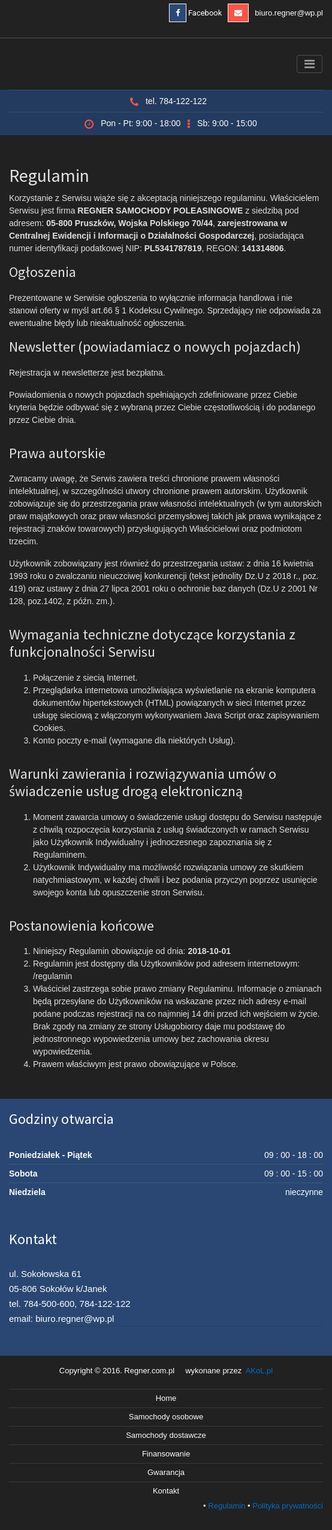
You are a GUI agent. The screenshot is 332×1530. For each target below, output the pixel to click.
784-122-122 (105, 1304)
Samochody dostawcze (166, 1435)
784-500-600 (48, 1304)
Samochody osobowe (166, 1416)
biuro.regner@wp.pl (275, 12)
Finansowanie (166, 1453)
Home (166, 1398)
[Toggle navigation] (309, 64)
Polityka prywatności (287, 1505)
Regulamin (226, 1505)
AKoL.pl (259, 1370)
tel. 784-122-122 (176, 101)
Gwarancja (166, 1472)
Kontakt (166, 1490)
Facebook (195, 13)
